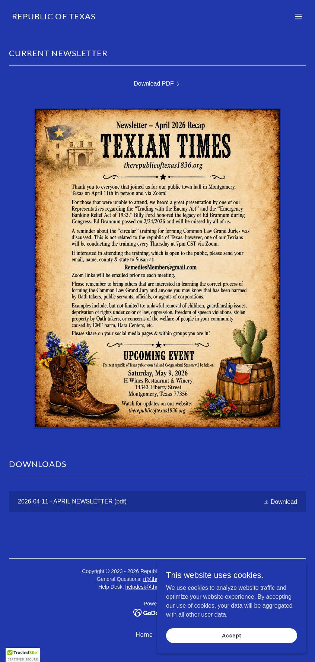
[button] (298, 16)
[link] (54, 17)
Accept (231, 635)
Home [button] (144, 634)
